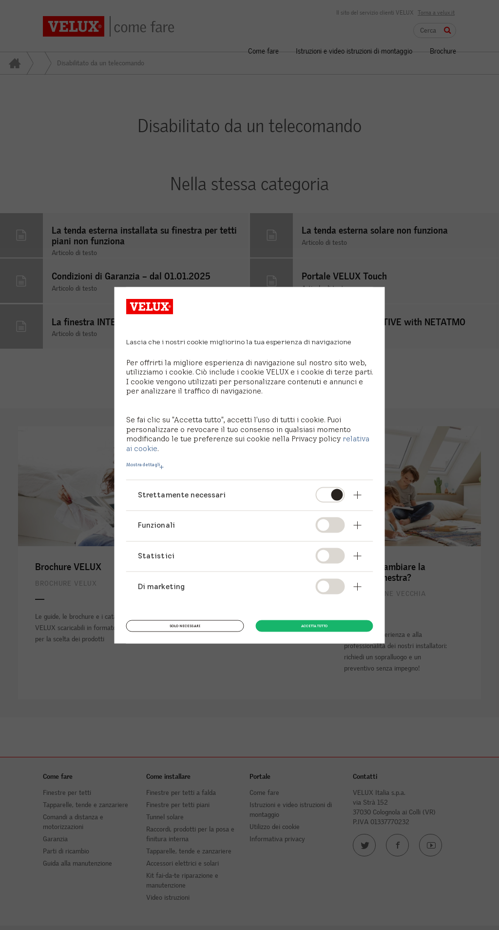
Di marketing (161, 586)
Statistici (156, 555)
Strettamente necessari (182, 494)
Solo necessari (185, 624)
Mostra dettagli (143, 464)
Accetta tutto (314, 624)
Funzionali (156, 525)
